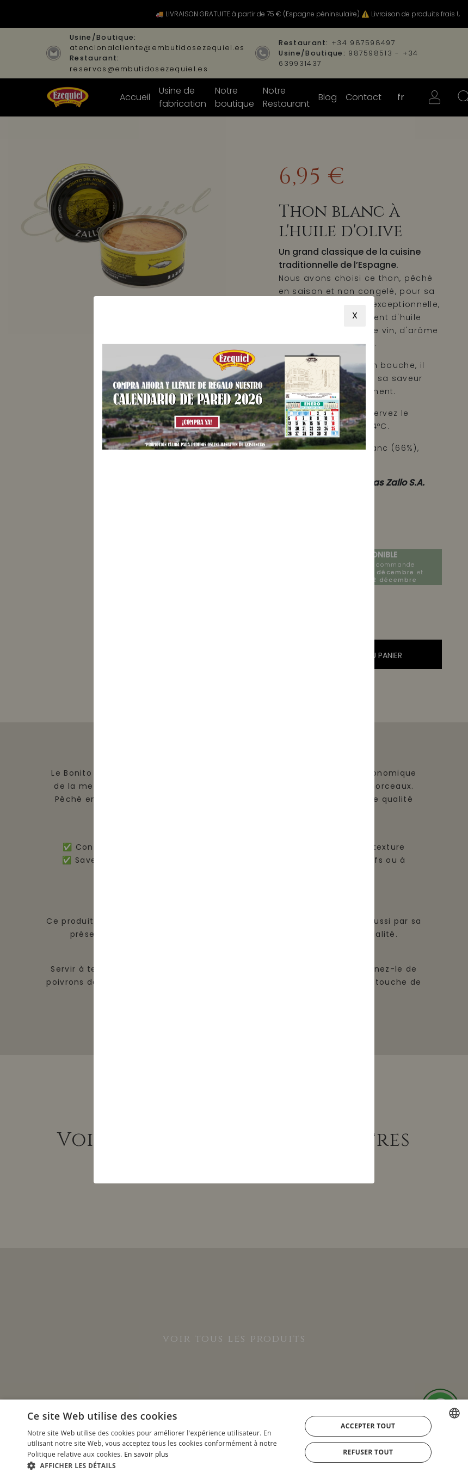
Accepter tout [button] (368, 1426)
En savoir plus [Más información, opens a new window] (146, 1454)
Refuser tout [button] (368, 1452)
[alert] (234, 1439)
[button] (160, 1465)
